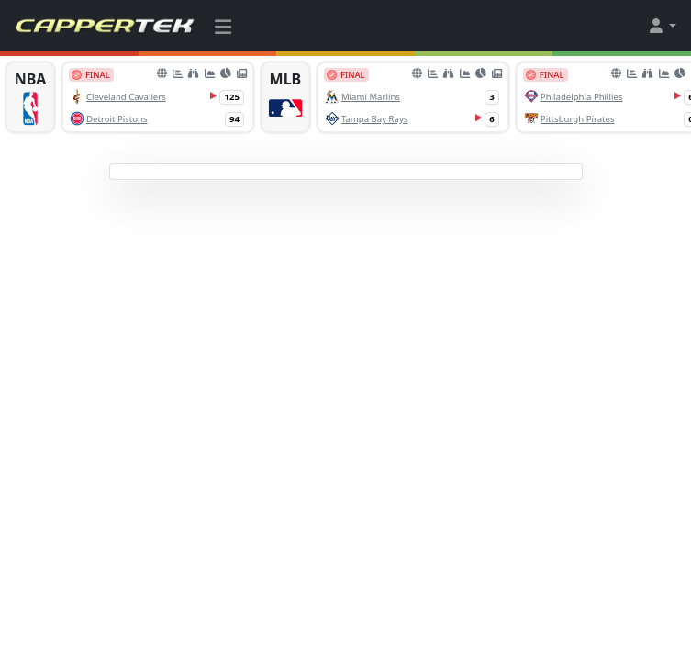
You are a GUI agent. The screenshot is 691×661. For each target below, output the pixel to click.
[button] (662, 25)
